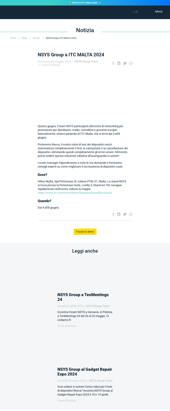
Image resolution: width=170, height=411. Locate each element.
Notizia (36, 38)
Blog (24, 38)
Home (13, 38)
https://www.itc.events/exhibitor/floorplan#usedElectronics (75, 192)
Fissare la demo (85, 231)
